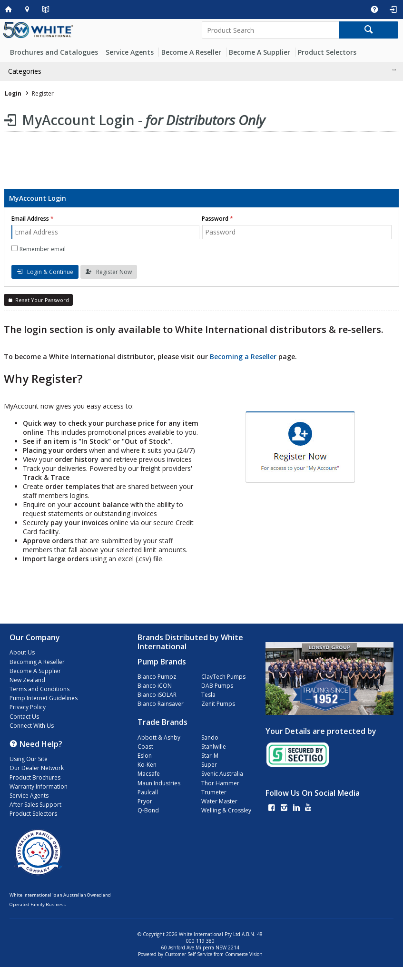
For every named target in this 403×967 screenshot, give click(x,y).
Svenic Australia (222, 774)
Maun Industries (159, 783)
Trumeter (213, 792)
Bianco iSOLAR (157, 695)
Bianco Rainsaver (161, 704)
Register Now (114, 272)
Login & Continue (50, 272)
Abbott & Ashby (159, 737)
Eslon (145, 756)
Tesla (208, 695)
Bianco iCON (155, 686)
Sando (209, 737)
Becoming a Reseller (243, 356)
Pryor (145, 801)
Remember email (43, 249)
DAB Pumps (217, 686)
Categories (24, 71)
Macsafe (149, 774)
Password (215, 219)
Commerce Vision (244, 954)
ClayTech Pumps (223, 677)
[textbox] (270, 30)
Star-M (209, 756)
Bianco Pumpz (157, 677)
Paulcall (148, 792)
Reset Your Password (42, 299)
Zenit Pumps (218, 704)
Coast (145, 746)
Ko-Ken (147, 765)
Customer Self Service (188, 954)
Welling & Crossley (226, 810)
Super (209, 765)
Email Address (30, 219)
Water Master (219, 801)
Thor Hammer (220, 783)
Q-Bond (148, 810)
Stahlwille (213, 746)
